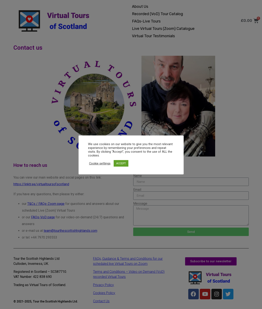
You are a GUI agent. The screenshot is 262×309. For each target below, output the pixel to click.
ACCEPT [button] (121, 163)
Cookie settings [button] (100, 163)
